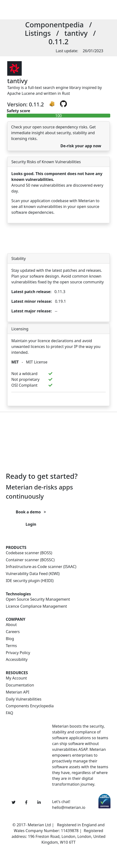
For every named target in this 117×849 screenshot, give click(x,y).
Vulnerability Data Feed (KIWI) (33, 573)
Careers (13, 631)
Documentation (20, 685)
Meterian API (17, 692)
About (11, 624)
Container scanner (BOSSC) (30, 559)
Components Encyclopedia (30, 706)
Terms (11, 645)
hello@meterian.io (68, 807)
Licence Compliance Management (36, 606)
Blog (10, 638)
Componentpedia (54, 25)
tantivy (76, 33)
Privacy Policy (18, 652)
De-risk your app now (80, 145)
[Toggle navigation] (67, 10)
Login (31, 524)
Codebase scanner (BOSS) (29, 552)
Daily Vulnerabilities (23, 699)
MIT (15, 362)
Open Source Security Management (38, 599)
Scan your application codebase (40, 200)
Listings (38, 33)
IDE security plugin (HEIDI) (30, 580)
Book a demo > (31, 512)
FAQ (9, 713)
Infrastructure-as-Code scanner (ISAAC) (41, 566)
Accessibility (17, 659)
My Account (16, 678)
